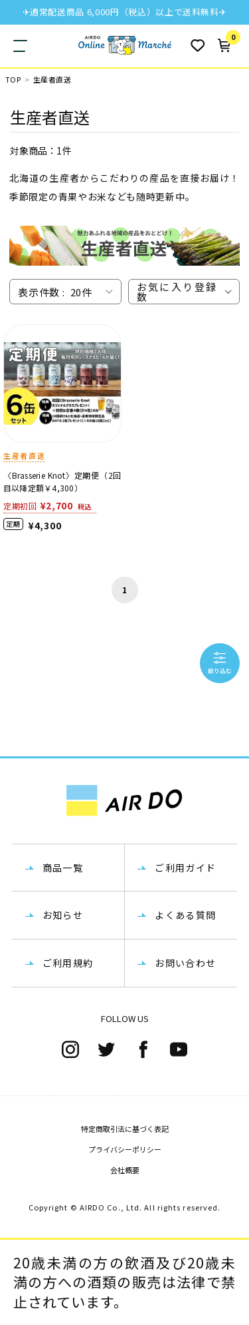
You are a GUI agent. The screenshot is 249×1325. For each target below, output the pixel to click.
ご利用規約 (68, 962)
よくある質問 (185, 915)
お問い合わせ (185, 962)
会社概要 (124, 1170)
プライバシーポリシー (124, 1149)
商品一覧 (63, 867)
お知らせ (63, 915)
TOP (13, 79)
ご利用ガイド (185, 867)
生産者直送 (52, 79)
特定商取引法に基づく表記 (125, 1128)
